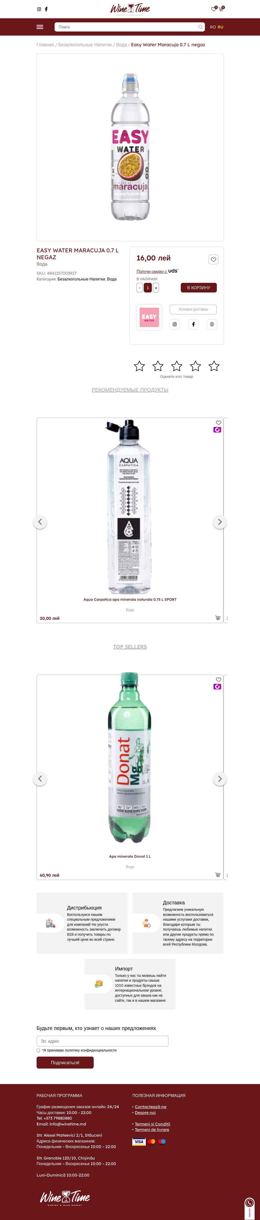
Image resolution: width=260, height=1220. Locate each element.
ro (213, 26)
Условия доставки (193, 309)
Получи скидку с (158, 271)
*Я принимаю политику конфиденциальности (79, 1050)
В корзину (198, 287)
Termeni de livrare (152, 1129)
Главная (45, 45)
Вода (121, 45)
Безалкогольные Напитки (85, 45)
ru (220, 26)
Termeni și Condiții (152, 1123)
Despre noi (145, 1112)
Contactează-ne (150, 1106)
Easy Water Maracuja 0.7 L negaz (168, 45)
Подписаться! (65, 1062)
